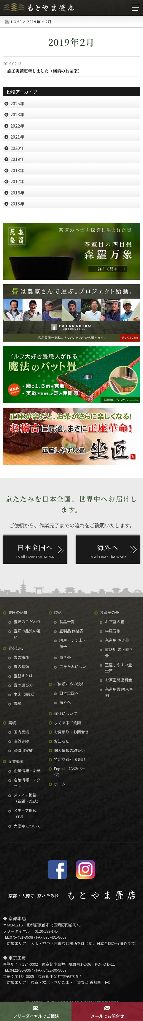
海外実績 (21, 741)
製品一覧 (67, 621)
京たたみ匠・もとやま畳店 (38, 8)
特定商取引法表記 (69, 759)
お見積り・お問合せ (71, 732)
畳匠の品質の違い (27, 634)
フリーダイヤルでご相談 (35, 1012)
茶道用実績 (23, 750)
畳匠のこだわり (27, 621)
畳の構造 (21, 657)
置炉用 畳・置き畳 (119, 652)
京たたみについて (72, 670)
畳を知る (16, 648)
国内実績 (21, 732)
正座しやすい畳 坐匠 (118, 668)
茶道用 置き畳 (117, 640)
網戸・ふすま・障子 (72, 643)
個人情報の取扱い (69, 750)
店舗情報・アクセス (27, 783)
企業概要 (16, 761)
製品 (58, 612)
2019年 (33, 21)
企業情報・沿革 (27, 770)
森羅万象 (112, 631)
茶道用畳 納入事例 (119, 692)
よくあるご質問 (67, 722)
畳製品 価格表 (71, 631)
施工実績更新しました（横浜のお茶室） (44, 71)
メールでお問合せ (107, 1012)
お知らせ (61, 741)
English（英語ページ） (70, 771)
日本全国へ (69, 693)
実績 (12, 722)
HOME (16, 21)
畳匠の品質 (18, 612)
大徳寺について (27, 826)
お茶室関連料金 (118, 680)
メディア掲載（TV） (25, 813)
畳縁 (17, 703)
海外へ (65, 702)
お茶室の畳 (109, 612)
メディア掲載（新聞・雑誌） (27, 798)
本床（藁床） (25, 694)
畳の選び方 (23, 685)
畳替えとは (23, 675)
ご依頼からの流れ (69, 684)
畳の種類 (21, 666)
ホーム (60, 784)
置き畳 (65, 657)
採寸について (65, 713)
